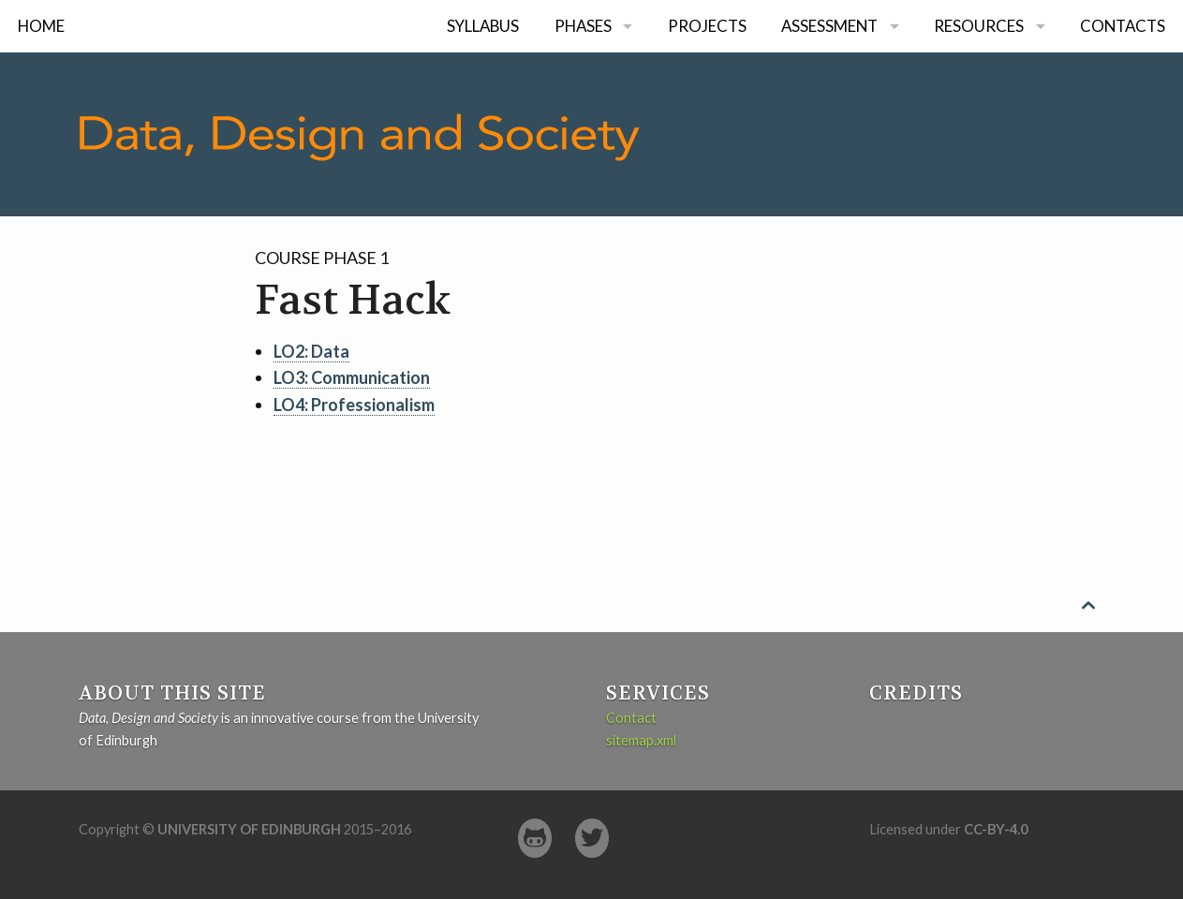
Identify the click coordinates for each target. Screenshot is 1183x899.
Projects (707, 26)
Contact (631, 718)
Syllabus (483, 26)
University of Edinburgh (249, 829)
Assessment (829, 26)
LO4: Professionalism (354, 404)
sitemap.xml (641, 740)
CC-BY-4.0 (996, 829)
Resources (979, 26)
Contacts (1122, 26)
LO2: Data (311, 351)
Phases (583, 26)
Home (41, 26)
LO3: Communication (352, 377)
